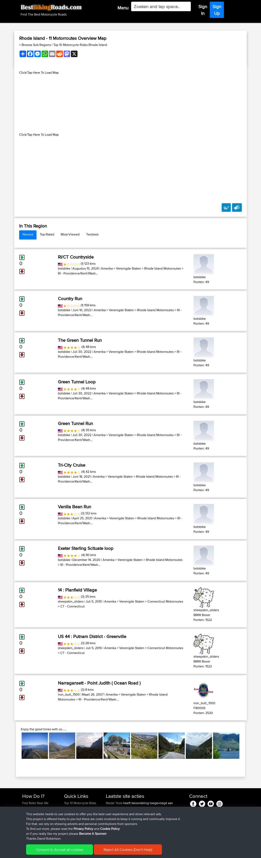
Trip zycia (149, 822)
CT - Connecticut (72, 606)
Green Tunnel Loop (77, 381)
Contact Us (71, 822)
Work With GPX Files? (36, 813)
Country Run (70, 298)
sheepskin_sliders (70, 601)
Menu (122, 7)
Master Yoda (114, 803)
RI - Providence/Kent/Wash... (78, 273)
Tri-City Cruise (71, 465)
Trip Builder (71, 813)
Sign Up (216, 10)
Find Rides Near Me (35, 803)
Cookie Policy (97, 852)
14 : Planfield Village (77, 590)
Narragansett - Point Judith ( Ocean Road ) (99, 683)
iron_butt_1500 (69, 694)
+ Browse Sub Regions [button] (35, 44)
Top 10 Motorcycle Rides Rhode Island (80, 44)
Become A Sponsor (35, 822)
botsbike (64, 268)
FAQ (25, 827)
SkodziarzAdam (117, 822)
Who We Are (72, 818)
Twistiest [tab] (92, 234)
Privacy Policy (77, 852)
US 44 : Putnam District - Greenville (92, 636)
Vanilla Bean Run (74, 506)
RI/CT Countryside (76, 257)
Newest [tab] (27, 234)
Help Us (69, 827)
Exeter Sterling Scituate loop (85, 548)
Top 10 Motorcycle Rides (80, 803)
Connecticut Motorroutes (165, 601)
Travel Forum (72, 808)
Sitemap (60, 852)
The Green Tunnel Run (80, 340)
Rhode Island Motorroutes (162, 268)
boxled (111, 818)
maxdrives (113, 832)
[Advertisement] (130, 103)
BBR (149, 813)
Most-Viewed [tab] (70, 234)
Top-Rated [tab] (47, 234)
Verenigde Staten (128, 268)
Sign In (202, 10)
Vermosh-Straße (116, 808)
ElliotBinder (114, 813)
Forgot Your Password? (37, 818)
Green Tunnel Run (75, 423)
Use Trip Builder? (33, 808)
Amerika (107, 268)
